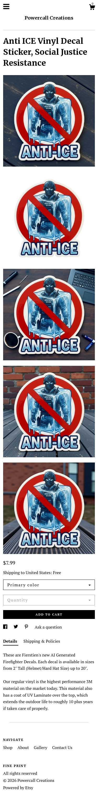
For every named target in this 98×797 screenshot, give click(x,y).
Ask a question (48, 627)
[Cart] (92, 8)
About (24, 747)
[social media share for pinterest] (27, 627)
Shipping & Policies (42, 641)
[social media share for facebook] (5, 627)
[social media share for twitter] (16, 627)
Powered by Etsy (18, 787)
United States (38, 572)
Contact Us (62, 747)
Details (10, 641)
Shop (8, 747)
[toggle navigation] (6, 6)
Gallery (41, 747)
